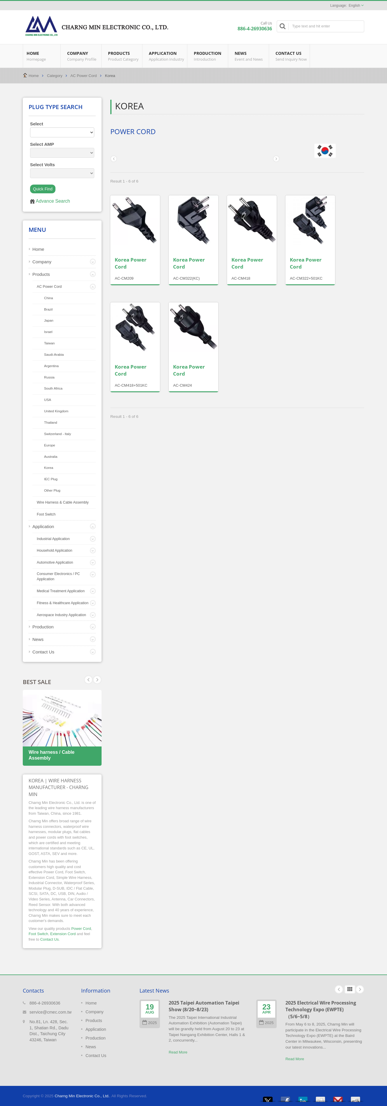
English (354, 5)
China (48, 298)
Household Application (54, 550)
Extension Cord (63, 934)
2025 (149, 1023)
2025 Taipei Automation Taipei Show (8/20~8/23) (204, 1006)
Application (166, 56)
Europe (49, 445)
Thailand (50, 422)
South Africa (53, 388)
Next (88, 679)
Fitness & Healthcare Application (62, 603)
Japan (48, 320)
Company (82, 56)
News (250, 56)
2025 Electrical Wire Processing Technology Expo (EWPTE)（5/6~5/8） (320, 1010)
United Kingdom (56, 411)
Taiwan (49, 343)
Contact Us (291, 56)
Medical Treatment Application (61, 591)
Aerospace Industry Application (61, 615)
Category (54, 75)
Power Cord (81, 928)
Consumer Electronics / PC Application (58, 576)
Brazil (48, 309)
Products (123, 56)
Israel (48, 332)
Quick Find (43, 189)
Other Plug (52, 490)
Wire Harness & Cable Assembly (63, 502)
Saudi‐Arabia (54, 354)
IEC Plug (50, 479)
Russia (49, 377)
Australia (50, 456)
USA (47, 400)
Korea (48, 467)
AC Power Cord (83, 75)
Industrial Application (53, 539)
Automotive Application (55, 562)
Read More (178, 1052)
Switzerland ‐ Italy (57, 434)
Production (209, 56)
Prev (97, 679)
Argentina (51, 366)
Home (41, 56)
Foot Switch (46, 514)
